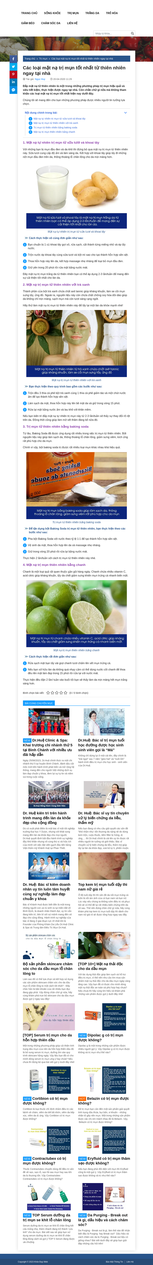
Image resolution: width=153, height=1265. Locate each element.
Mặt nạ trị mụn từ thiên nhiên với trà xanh (56, 123)
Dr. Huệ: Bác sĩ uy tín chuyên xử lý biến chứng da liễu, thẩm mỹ (103, 818)
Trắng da (92, 13)
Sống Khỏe (52, 13)
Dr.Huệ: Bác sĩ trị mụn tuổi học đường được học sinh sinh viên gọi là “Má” (101, 745)
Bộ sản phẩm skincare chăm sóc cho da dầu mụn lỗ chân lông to (48, 969)
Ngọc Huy (40, 79)
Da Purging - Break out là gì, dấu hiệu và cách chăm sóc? (103, 1220)
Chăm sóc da (50, 23)
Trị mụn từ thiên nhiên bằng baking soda (55, 127)
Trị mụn (73, 13)
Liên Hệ (72, 23)
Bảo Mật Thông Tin (114, 1262)
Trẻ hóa (112, 13)
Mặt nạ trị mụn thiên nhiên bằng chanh (54, 132)
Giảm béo (28, 23)
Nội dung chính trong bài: (41, 112)
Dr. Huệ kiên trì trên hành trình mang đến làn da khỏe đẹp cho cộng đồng (47, 818)
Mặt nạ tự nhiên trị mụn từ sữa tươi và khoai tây (59, 118)
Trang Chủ (29, 13)
